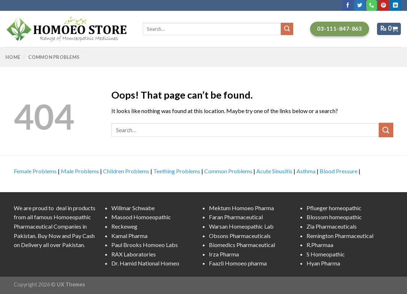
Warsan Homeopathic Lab (241, 226)
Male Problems (80, 171)
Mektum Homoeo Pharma (241, 207)
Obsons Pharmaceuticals (240, 235)
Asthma (306, 171)
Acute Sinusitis (274, 171)
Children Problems (126, 171)
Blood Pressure (338, 171)
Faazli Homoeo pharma (238, 263)
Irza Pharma (224, 254)
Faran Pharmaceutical (236, 216)
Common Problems (54, 57)
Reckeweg (124, 226)
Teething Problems (176, 171)
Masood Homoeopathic (141, 216)
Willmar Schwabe (133, 207)
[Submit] (386, 130)
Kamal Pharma (129, 235)
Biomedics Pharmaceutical (242, 244)
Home (12, 57)
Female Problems (35, 171)
